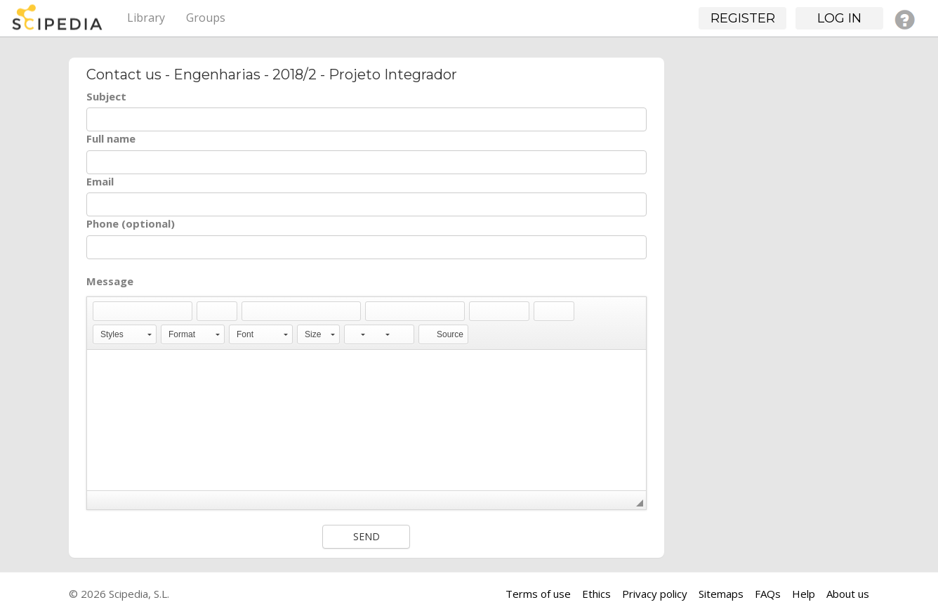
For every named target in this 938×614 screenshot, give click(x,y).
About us (847, 594)
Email (100, 181)
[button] (103, 311)
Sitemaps (721, 594)
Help (803, 594)
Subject (106, 96)
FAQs (768, 594)
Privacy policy (654, 594)
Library (146, 17)
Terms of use (538, 594)
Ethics (596, 594)
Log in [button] (839, 18)
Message (109, 281)
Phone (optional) (130, 223)
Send (366, 536)
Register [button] (743, 18)
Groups (205, 17)
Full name (111, 138)
